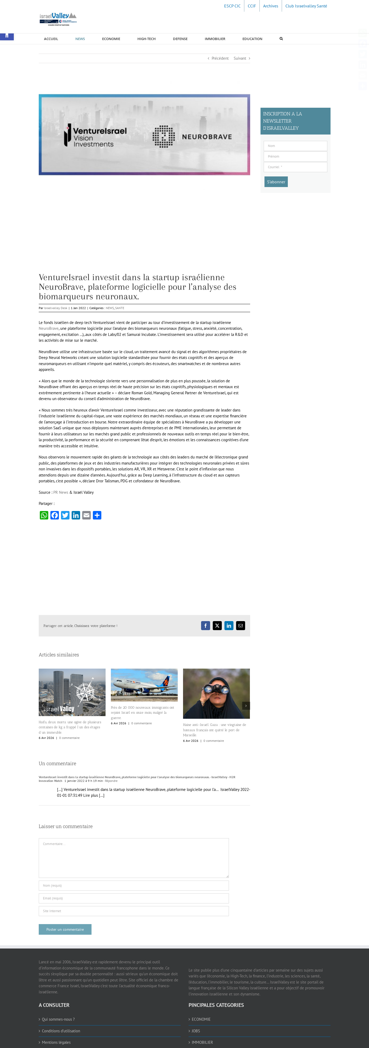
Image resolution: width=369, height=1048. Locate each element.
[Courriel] (295, 167)
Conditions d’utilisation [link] (61, 1030)
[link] (232, 6)
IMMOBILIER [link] (202, 1042)
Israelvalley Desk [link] (55, 308)
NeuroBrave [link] (49, 328)
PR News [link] (60, 492)
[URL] (134, 911)
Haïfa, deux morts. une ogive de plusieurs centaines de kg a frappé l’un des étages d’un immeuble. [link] (70, 727)
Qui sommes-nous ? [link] (58, 1019)
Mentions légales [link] (56, 1042)
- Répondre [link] (110, 781)
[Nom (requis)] (134, 886)
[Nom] (295, 146)
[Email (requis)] (134, 898)
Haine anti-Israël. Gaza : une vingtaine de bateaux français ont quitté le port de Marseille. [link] (214, 730)
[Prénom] (295, 156)
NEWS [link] (110, 308)
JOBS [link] (196, 1030)
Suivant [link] (240, 58)
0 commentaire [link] (69, 738)
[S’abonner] (276, 181)
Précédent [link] (220, 58)
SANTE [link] (119, 308)
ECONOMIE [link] (201, 1019)
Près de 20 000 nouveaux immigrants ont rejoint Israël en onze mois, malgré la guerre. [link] (142, 712)
